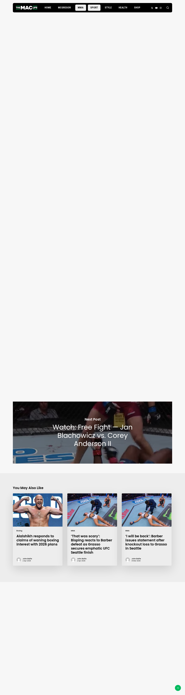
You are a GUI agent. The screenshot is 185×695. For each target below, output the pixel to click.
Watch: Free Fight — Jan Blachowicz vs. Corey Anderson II (92, 433)
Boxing (19, 531)
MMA (73, 531)
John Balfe (92, 77)
